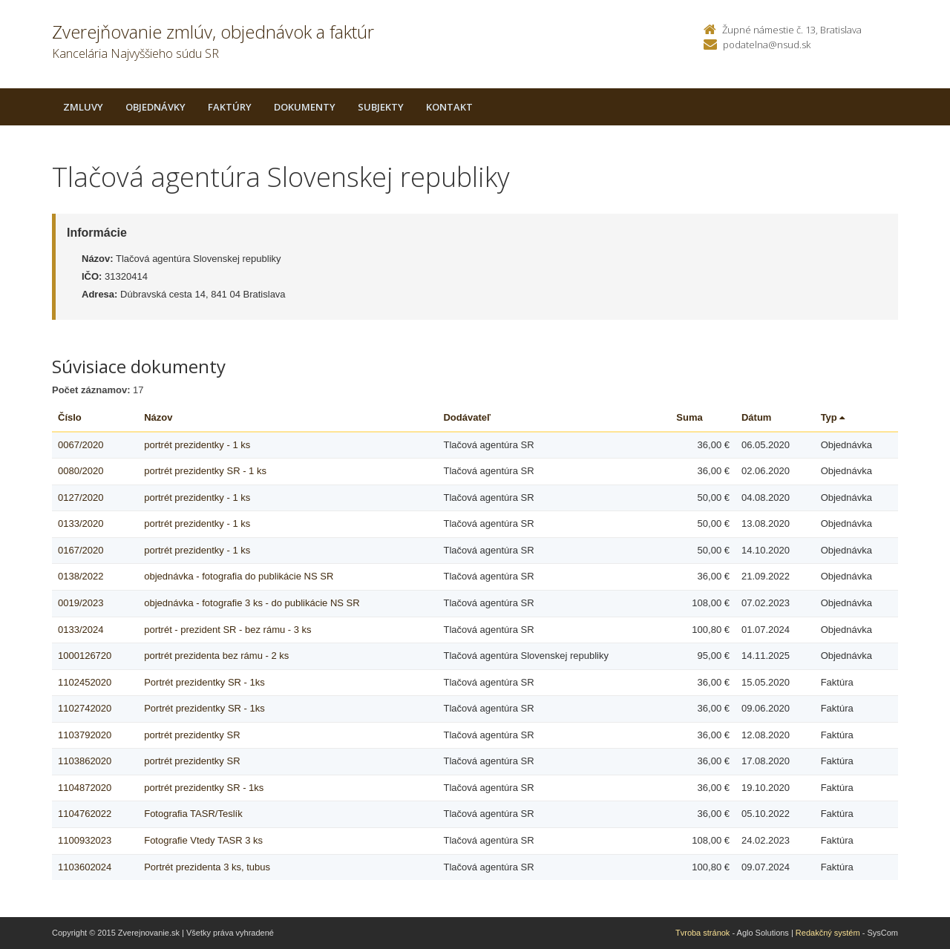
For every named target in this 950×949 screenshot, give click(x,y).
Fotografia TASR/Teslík (193, 813)
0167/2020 (80, 550)
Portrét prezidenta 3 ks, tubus (207, 867)
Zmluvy (83, 107)
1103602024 (84, 867)
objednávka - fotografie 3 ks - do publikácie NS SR (252, 602)
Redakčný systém (828, 932)
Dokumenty (304, 107)
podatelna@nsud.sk (766, 44)
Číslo (70, 417)
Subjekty (381, 107)
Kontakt (449, 107)
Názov (158, 417)
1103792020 (84, 735)
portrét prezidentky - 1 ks (197, 444)
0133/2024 (80, 629)
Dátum (756, 417)
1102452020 (84, 682)
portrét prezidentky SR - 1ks (203, 787)
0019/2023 (80, 602)
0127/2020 (80, 497)
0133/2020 (80, 523)
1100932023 (84, 840)
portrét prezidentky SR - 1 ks (205, 470)
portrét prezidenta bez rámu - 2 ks (216, 655)
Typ (833, 417)
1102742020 (84, 708)
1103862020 (84, 760)
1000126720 (84, 655)
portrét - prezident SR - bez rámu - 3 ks (227, 629)
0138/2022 (80, 576)
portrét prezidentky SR (192, 735)
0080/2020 (80, 470)
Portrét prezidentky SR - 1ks (204, 682)
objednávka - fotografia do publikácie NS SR (238, 576)
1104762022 (84, 813)
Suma (689, 417)
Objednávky (155, 107)
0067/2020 (80, 444)
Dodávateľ (467, 417)
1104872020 (84, 787)
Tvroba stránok (702, 932)
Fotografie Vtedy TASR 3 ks (203, 840)
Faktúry (230, 107)
